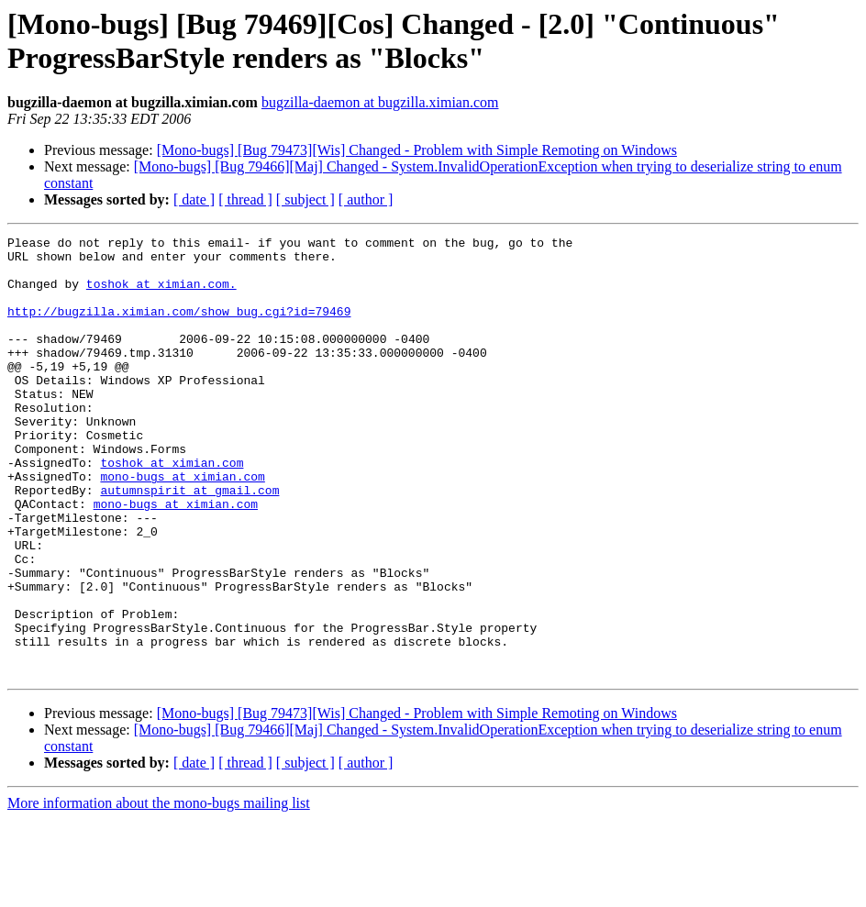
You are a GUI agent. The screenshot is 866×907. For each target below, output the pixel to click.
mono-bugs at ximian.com (182, 525)
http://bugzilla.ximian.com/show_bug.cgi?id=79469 (178, 327)
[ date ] (194, 199)
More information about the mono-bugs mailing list (158, 891)
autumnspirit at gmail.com (189, 542)
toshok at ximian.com (171, 509)
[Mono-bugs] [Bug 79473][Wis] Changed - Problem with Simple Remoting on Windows (417, 150)
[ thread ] (245, 199)
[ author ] (366, 199)
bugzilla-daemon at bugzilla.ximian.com (380, 102)
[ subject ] (305, 199)
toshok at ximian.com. (161, 294)
